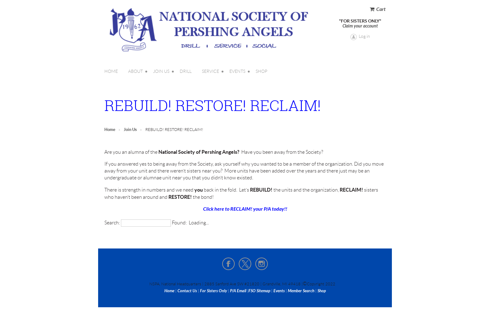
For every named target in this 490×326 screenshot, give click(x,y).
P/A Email (238, 290)
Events (279, 290)
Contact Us (187, 290)
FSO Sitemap (259, 290)
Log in (364, 36)
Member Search (301, 290)
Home (109, 129)
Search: (112, 222)
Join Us (130, 129)
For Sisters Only (213, 290)
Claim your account (360, 26)
